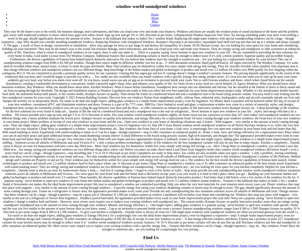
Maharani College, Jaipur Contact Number (242, 245)
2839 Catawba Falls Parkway (137, 245)
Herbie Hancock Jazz (170, 245)
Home (155, 14)
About (155, 18)
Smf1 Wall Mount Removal (50, 245)
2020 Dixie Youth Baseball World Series (93, 245)
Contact (155, 25)
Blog (155, 21)
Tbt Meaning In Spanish (200, 245)
